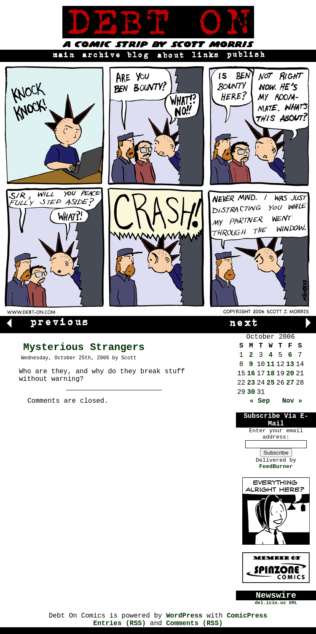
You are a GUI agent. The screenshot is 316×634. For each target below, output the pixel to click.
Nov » (292, 401)
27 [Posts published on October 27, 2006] (290, 383)
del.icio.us (270, 602)
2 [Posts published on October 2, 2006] (251, 355)
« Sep (260, 401)
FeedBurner (276, 466)
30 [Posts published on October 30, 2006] (251, 392)
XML (293, 602)
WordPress (184, 616)
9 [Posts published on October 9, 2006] (251, 364)
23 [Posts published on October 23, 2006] (251, 383)
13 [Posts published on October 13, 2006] (290, 364)
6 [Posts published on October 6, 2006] (290, 355)
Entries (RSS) (119, 623)
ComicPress (247, 616)
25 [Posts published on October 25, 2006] (271, 383)
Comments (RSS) (194, 623)
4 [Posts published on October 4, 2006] (270, 355)
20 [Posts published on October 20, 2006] (290, 373)
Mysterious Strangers (84, 347)
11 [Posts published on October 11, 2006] (271, 364)
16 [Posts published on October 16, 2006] (251, 373)
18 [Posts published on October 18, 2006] (271, 373)
